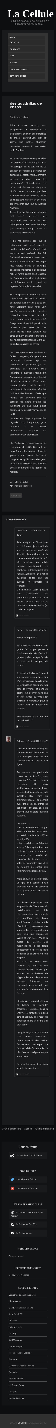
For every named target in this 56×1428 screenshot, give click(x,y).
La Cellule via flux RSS (23, 1224)
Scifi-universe (15, 1327)
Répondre (24, 616)
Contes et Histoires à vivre (21, 1365)
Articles (14, 42)
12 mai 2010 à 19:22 (36, 629)
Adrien (20, 740)
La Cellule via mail (21, 1233)
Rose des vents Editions (20, 1352)
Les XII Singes (15, 1346)
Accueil (28, 1128)
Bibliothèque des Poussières (22, 1294)
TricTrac (13, 1320)
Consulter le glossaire (19, 1274)
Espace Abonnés (18, 76)
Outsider (13, 1372)
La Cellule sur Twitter (23, 1179)
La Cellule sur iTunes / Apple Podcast (26, 1214)
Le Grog (12, 1333)
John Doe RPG (16, 1314)
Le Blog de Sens (16, 1385)
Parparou (13, 1359)
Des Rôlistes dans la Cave (21, 1307)
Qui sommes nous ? (19, 69)
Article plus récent (11, 1128)
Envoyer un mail (16, 1256)
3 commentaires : (23, 485)
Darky (43, 1422)
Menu (12, 37)
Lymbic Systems (16, 1398)
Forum (13, 62)
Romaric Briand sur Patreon (26, 1155)
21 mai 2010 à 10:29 (37, 740)
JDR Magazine (15, 1340)
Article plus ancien (44, 1128)
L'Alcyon (12, 1391)
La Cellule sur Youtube (23, 1188)
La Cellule (30, 14)
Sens (12, 56)
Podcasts (15, 49)
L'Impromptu (15, 1301)
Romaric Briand (16, 1378)
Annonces (16, 495)
